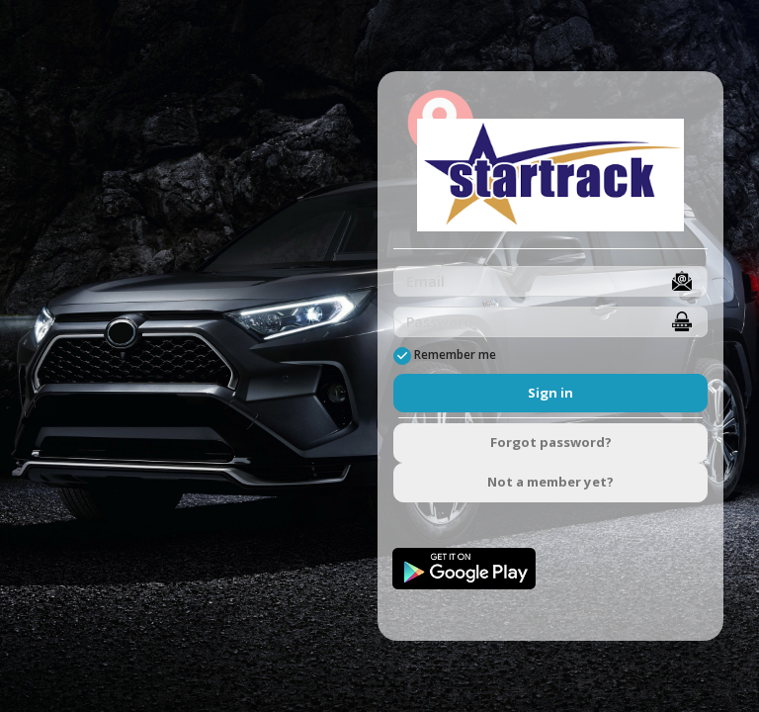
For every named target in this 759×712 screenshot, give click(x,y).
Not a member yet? (550, 481)
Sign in (550, 392)
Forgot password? (551, 442)
